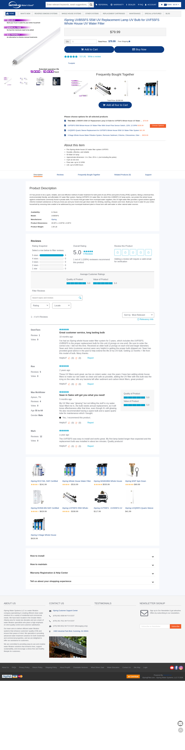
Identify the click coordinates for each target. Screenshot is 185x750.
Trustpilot (71, 63)
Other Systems (92, 14)
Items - (169, 5)
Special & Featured (152, 14)
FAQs (14, 667)
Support (148, 175)
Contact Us (126, 667)
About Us (5, 667)
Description (38, 175)
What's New (25, 14)
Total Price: (107, 41)
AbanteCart (167, 675)
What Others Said (97, 667)
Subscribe (175, 626)
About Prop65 (65, 667)
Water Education (113, 667)
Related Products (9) (122, 175)
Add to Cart (89, 49)
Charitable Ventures (80, 667)
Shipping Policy (51, 667)
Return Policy (37, 667)
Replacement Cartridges (113, 14)
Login (145, 667)
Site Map (137, 667)
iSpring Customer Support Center (65, 611)
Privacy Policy (24, 667)
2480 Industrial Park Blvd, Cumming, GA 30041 (71, 631)
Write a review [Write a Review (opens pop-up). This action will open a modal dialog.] (94, 57)
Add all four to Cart (115, 105)
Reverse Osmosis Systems (45, 14)
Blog (167, 14)
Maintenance (134, 14)
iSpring (54, 219)
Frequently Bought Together (89, 175)
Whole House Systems (71, 14)
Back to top (181, 730)
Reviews (60, 175)
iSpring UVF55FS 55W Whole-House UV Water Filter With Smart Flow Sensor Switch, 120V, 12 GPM (76, 508)
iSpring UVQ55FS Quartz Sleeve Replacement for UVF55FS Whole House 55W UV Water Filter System (139, 508)
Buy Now (139, 49)
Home (11, 14)
